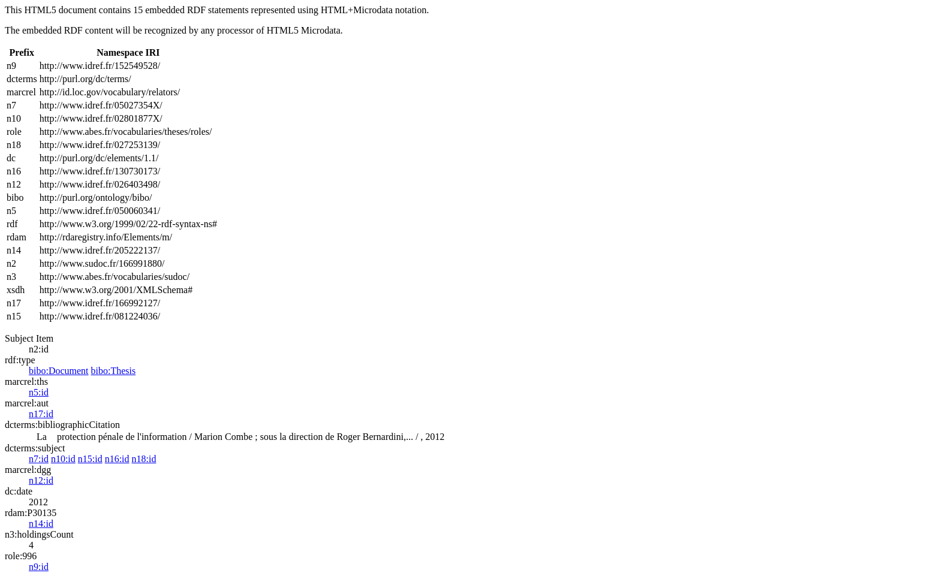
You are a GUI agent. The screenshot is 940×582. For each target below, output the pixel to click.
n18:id (144, 459)
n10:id (63, 459)
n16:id (117, 459)
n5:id (39, 392)
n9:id (39, 567)
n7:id (39, 459)
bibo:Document (59, 371)
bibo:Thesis (113, 371)
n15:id (90, 459)
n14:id (41, 523)
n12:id (41, 480)
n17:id (41, 414)
